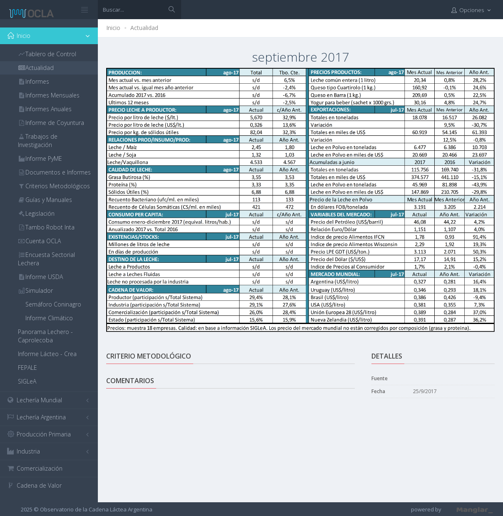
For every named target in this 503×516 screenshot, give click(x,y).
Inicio (113, 28)
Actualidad (144, 28)
